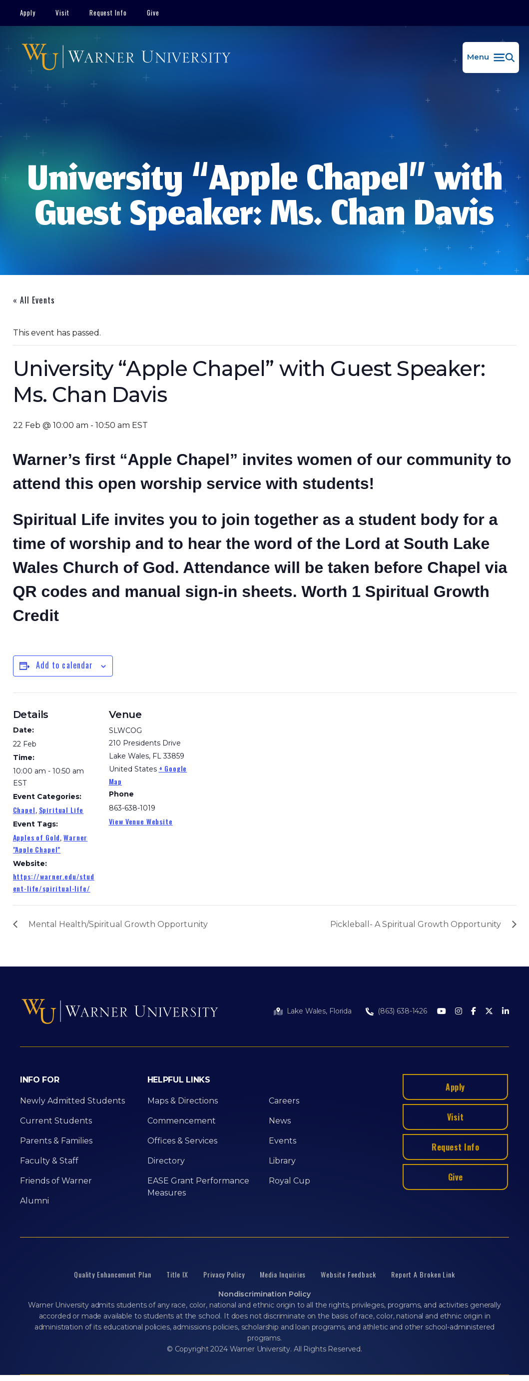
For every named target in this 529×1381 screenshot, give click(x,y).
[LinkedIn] (505, 1011)
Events (282, 1141)
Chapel (24, 809)
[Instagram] (458, 1011)
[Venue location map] (257, 761)
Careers (284, 1101)
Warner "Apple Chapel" (50, 843)
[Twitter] (489, 1011)
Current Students (56, 1121)
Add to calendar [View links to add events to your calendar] (64, 665)
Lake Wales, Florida (319, 1011)
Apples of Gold (36, 837)
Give (153, 13)
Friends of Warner (56, 1181)
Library (282, 1161)
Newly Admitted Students (72, 1101)
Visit (62, 13)
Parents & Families (56, 1141)
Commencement (181, 1121)
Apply (27, 13)
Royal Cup (289, 1181)
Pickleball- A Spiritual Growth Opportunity (415, 924)
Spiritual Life (61, 809)
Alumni (34, 1201)
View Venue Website (141, 821)
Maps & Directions (182, 1101)
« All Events (34, 300)
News (280, 1121)
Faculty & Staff (49, 1161)
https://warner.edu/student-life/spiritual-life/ (53, 882)
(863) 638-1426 (402, 1011)
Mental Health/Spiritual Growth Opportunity (118, 924)
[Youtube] (441, 1011)
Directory (166, 1161)
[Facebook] (473, 1011)
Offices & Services (182, 1141)
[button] (491, 57)
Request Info (108, 13)
